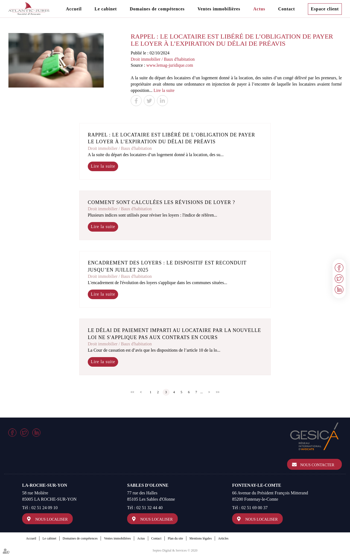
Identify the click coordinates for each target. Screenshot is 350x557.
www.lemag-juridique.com (169, 65)
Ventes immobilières (218, 9)
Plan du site (175, 538)
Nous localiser (51, 519)
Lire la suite (164, 90)
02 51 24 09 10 (44, 507)
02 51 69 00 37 (254, 507)
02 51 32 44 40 (149, 507)
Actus (259, 9)
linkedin (339, 289)
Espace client (325, 9)
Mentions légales (200, 538)
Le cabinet (106, 9)
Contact (286, 9)
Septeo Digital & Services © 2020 (175, 550)
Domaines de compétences (157, 9)
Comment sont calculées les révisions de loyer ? (161, 202)
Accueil (74, 9)
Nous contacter (317, 465)
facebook (339, 267)
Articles (223, 538)
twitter (339, 278)
